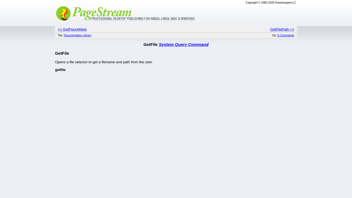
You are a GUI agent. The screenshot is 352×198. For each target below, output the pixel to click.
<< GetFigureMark (72, 29)
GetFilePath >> (282, 29)
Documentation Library (78, 35)
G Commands (285, 35)
